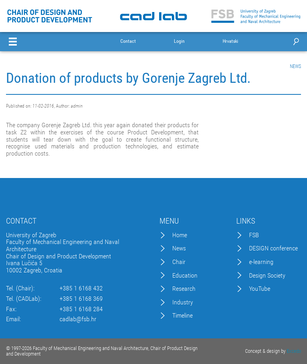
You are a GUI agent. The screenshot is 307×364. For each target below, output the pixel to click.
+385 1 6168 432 (81, 288)
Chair (178, 262)
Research (183, 288)
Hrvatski (230, 41)
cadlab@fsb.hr (78, 319)
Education (184, 275)
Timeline (182, 315)
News (179, 248)
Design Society (267, 275)
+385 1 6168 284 (81, 309)
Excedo (294, 351)
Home (179, 235)
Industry (182, 302)
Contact (128, 41)
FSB (254, 235)
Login (179, 41)
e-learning (261, 262)
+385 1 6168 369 (81, 298)
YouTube (259, 288)
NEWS (295, 66)
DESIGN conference (273, 248)
